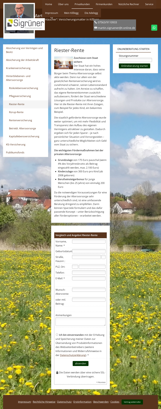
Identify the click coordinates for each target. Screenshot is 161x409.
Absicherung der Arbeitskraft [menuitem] (22, 60)
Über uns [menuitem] (63, 4)
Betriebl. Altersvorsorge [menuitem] (22, 128)
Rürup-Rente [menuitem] (16, 112)
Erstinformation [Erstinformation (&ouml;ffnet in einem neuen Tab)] (82, 401)
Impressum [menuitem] (51, 13)
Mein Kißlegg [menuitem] (71, 13)
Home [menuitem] (48, 4)
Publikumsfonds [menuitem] (15, 152)
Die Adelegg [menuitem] (91, 13)
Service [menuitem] (149, 4)
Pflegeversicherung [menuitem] (20, 96)
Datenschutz (64, 401)
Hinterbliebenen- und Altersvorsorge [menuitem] (18, 78)
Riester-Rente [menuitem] (16, 104)
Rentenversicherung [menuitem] (20, 120)
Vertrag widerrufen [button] (132, 402)
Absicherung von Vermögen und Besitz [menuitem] (24, 50)
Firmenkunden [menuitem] (104, 4)
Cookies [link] (114, 401)
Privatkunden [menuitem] (82, 4)
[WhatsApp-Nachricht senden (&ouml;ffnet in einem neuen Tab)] (154, 28)
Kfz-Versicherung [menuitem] (15, 144)
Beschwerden (101, 401)
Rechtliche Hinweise (44, 401)
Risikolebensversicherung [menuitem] (23, 88)
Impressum (24, 401)
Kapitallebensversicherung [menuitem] (24, 136)
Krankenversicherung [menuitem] (18, 68)
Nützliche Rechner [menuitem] (128, 4)
